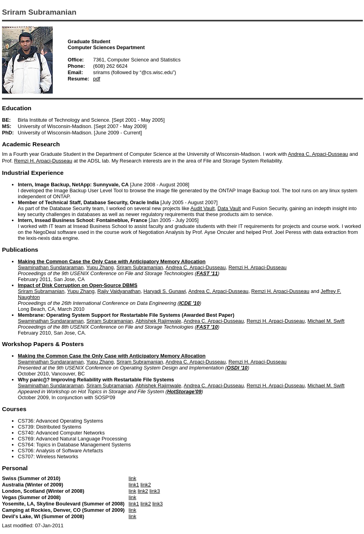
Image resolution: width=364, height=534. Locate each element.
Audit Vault (202, 208)
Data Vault (229, 208)
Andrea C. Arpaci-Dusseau (318, 154)
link (132, 478)
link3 (154, 491)
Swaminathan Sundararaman (51, 267)
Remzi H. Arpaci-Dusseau (43, 161)
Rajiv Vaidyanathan (118, 291)
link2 (145, 485)
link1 (133, 485)
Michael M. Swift (326, 321)
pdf (96, 79)
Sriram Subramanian (140, 267)
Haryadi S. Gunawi (165, 291)
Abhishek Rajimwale (158, 321)
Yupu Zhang (100, 267)
